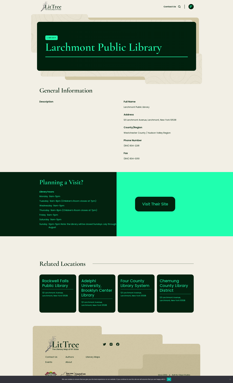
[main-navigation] (191, 6)
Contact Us (170, 6)
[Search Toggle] (179, 6)
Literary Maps (93, 356)
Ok (169, 379)
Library (51, 38)
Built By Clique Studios (181, 375)
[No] (230, 379)
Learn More (57, 293)
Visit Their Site (155, 204)
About (69, 362)
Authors (70, 356)
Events (48, 362)
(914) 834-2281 (131, 145)
